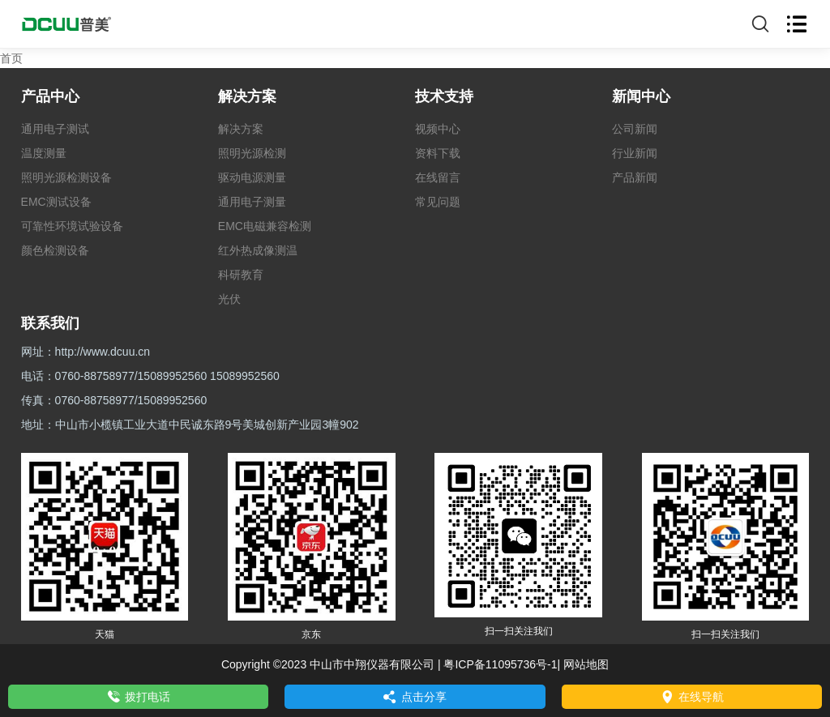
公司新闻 (634, 128)
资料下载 (437, 153)
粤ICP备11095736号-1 (500, 664)
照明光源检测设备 (66, 177)
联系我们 (50, 323)
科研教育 (240, 274)
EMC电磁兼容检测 (264, 226)
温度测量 (43, 153)
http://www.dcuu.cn (103, 351)
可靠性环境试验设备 (72, 226)
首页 (11, 58)
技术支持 (444, 96)
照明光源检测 (252, 153)
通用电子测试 (55, 128)
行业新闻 (634, 153)
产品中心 (50, 96)
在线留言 (437, 177)
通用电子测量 (252, 201)
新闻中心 (641, 96)
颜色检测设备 (55, 250)
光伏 (229, 298)
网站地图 (586, 664)
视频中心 (437, 128)
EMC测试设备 (56, 201)
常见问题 (437, 201)
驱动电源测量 (252, 177)
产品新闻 (634, 177)
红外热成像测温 (257, 250)
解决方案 (247, 96)
